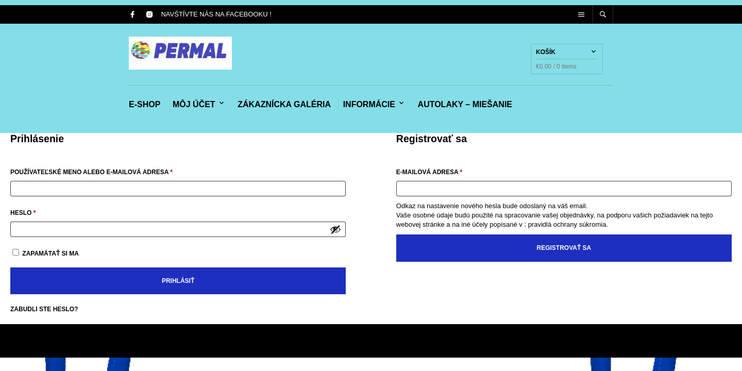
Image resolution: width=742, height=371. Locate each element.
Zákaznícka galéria (284, 104)
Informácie (369, 104)
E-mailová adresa (443, 171)
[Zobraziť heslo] (335, 229)
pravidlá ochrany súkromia (567, 224)
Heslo (36, 211)
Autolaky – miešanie (465, 104)
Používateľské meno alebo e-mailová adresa (105, 171)
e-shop (144, 104)
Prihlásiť (178, 280)
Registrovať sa (564, 247)
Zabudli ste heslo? (44, 309)
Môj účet (194, 104)
